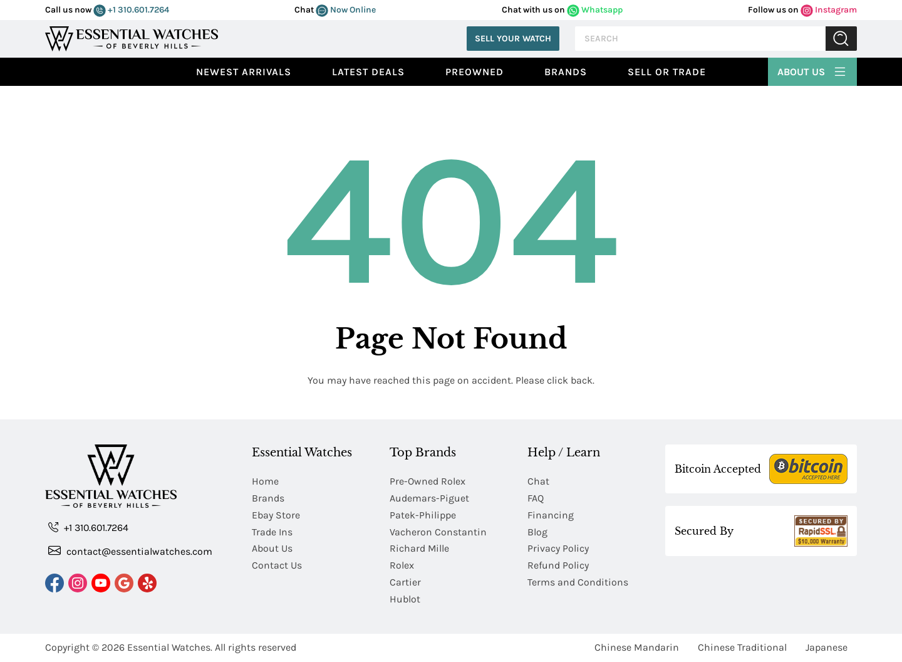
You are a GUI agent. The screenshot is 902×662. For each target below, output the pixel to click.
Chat (538, 481)
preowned (474, 72)
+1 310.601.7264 (131, 9)
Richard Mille (420, 549)
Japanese (827, 648)
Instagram (829, 9)
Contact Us (277, 566)
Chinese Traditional (742, 648)
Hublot (405, 600)
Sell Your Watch (513, 38)
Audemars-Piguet (429, 498)
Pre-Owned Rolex (427, 481)
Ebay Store (276, 515)
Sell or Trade (667, 72)
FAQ (535, 498)
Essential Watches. (169, 648)
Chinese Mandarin (636, 648)
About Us (812, 70)
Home (265, 481)
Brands (565, 72)
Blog (537, 532)
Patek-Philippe (423, 515)
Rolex (402, 566)
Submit (841, 38)
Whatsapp (595, 9)
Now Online (346, 9)
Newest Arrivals (243, 72)
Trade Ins (272, 532)
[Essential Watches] (131, 37)
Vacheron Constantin (438, 532)
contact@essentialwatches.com (130, 551)
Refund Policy (558, 566)
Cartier (405, 583)
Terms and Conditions (577, 583)
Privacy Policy (558, 549)
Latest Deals (368, 72)
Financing (550, 515)
